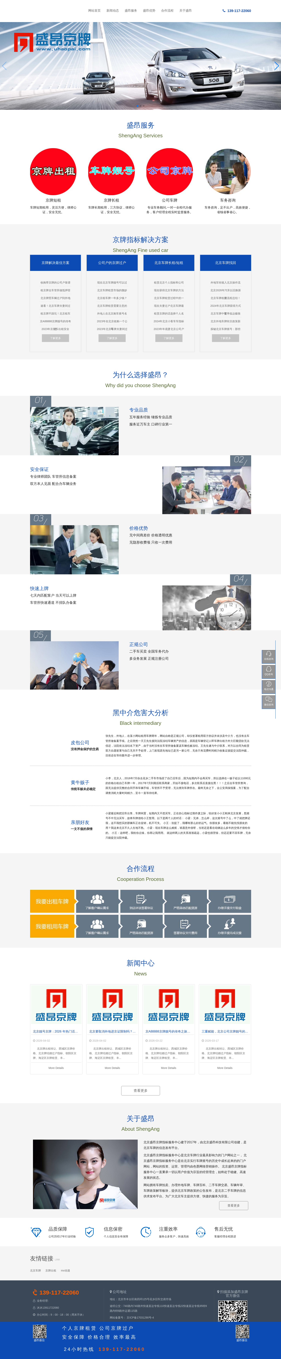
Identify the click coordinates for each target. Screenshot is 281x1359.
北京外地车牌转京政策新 (225, 321)
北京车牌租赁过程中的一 (169, 298)
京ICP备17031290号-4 (140, 1317)
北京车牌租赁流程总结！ (225, 298)
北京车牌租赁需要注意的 (112, 305)
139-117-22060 (237, 11)
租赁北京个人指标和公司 (169, 282)
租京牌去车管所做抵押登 (55, 290)
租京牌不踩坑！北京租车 (55, 313)
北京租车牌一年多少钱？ (112, 298)
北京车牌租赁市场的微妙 (112, 290)
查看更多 (141, 1091)
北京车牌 (35, 1270)
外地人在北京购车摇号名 (112, 313)
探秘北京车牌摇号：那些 (225, 329)
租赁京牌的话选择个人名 (169, 313)
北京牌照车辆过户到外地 (55, 298)
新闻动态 (112, 10)
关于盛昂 (185, 10)
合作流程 (167, 10)
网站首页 (56, 9)
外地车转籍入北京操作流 (225, 282)
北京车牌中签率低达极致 (225, 313)
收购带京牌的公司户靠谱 (55, 282)
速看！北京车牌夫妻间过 (55, 305)
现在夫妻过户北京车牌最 (169, 305)
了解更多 (55, 338)
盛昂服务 (131, 10)
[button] (137, 106)
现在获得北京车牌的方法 (169, 290)
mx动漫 (65, 1270)
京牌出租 (50, 1270)
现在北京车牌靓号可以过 (112, 282)
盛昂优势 (149, 10)
